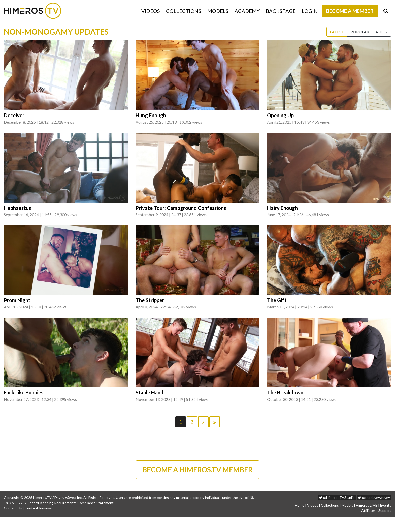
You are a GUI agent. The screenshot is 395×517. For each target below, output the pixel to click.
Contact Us (13, 508)
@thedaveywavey (374, 497)
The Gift (277, 300)
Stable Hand (149, 392)
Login (310, 11)
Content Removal (38, 508)
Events (385, 505)
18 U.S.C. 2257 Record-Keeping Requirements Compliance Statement (59, 503)
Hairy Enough (282, 207)
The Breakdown (285, 392)
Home (299, 505)
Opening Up (280, 115)
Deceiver (14, 115)
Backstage (281, 11)
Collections (183, 11)
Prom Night (17, 300)
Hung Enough (151, 115)
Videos (150, 11)
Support (384, 510)
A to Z (381, 31)
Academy (247, 11)
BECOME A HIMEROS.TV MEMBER (197, 469)
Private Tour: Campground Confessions (181, 207)
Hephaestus (17, 207)
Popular (359, 31)
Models (217, 11)
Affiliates (368, 510)
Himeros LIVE (366, 505)
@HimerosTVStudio (337, 497)
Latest (337, 31)
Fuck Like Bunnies (23, 392)
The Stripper (150, 300)
